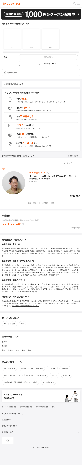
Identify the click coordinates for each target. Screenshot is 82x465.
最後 (52, 203)
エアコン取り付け (48, 382)
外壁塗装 (54, 375)
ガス (5, 324)
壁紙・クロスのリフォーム (12, 375)
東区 (23, 350)
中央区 (10, 350)
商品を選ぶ (48, 57)
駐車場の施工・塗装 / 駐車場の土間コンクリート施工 (20, 382)
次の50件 (45, 203)
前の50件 (36, 203)
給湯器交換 (66, 375)
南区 (29, 350)
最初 (29, 203)
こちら (46, 137)
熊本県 (4, 342)
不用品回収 (52, 368)
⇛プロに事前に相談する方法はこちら (25, 306)
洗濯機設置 (64, 368)
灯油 (13, 324)
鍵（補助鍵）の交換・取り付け (36, 375)
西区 (17, 350)
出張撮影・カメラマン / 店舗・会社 (32, 368)
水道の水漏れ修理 (9, 368)
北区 (3, 350)
